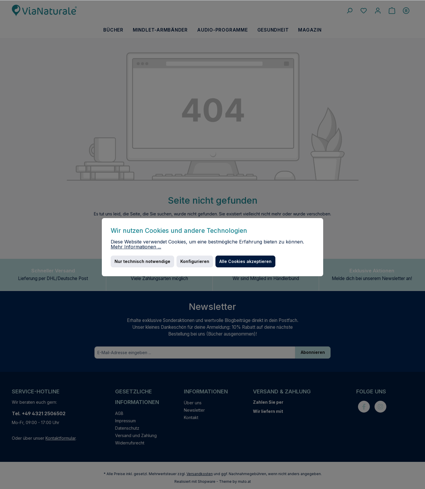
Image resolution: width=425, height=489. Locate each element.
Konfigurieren (194, 261)
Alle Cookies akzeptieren (245, 261)
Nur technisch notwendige (142, 261)
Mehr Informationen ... (136, 247)
